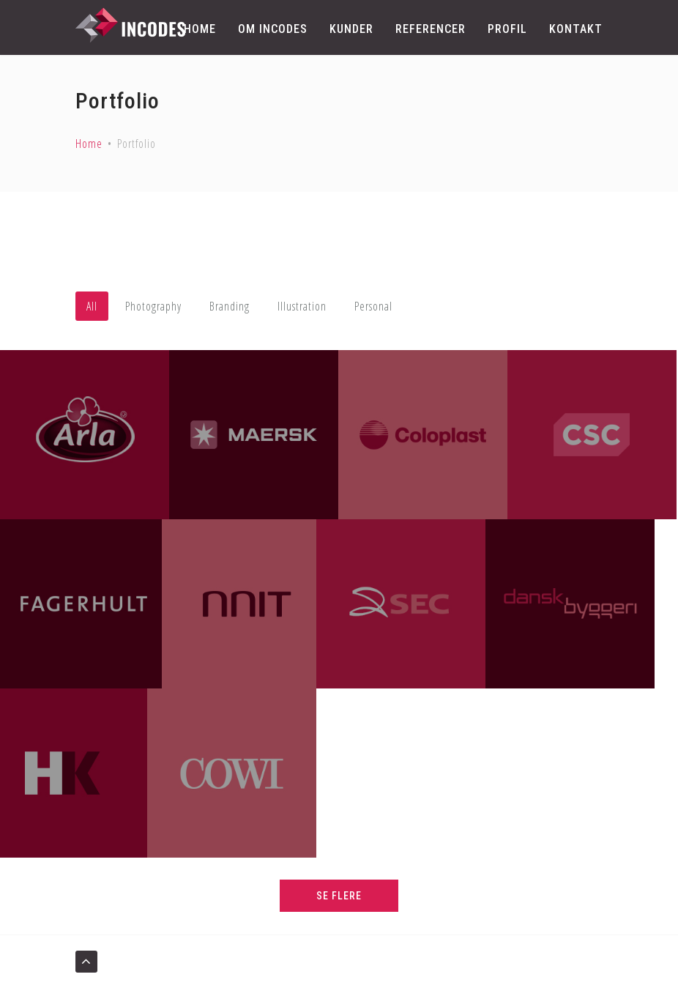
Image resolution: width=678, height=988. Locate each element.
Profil (507, 29)
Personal (373, 306)
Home (200, 29)
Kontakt (576, 29)
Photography (153, 306)
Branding (229, 306)
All (91, 306)
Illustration (302, 306)
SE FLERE (339, 896)
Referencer (430, 29)
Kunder (351, 29)
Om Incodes (273, 29)
